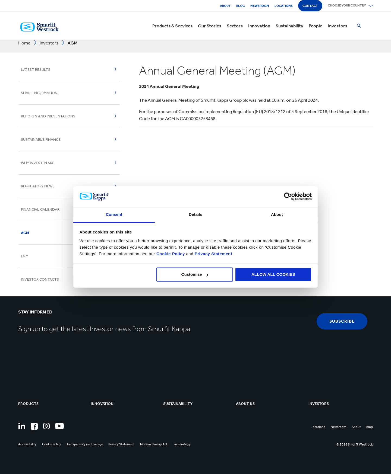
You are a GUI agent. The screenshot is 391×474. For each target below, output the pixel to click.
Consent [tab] (114, 214)
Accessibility (27, 444)
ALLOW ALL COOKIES (273, 274)
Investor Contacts (40, 279)
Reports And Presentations (48, 116)
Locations (284, 6)
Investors (337, 25)
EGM (25, 256)
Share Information (39, 93)
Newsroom (259, 6)
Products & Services (172, 25)
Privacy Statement (212, 253)
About (225, 6)
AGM (25, 232)
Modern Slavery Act (154, 444)
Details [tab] (195, 214)
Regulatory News (38, 186)
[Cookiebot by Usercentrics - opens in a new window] (288, 197)
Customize (195, 274)
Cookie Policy (170, 253)
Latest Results (35, 69)
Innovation (259, 25)
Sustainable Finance (41, 139)
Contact (310, 6)
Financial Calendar (40, 209)
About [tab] (277, 214)
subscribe (342, 321)
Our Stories (209, 25)
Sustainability (289, 25)
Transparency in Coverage (85, 444)
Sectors (235, 25)
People (315, 25)
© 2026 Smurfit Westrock (354, 444)
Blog (240, 6)
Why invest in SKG (38, 163)
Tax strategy (181, 444)
